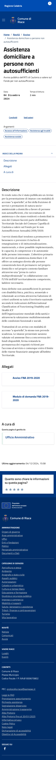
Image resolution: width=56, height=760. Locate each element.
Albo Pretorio (8, 713)
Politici (5, 546)
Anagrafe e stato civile (13, 574)
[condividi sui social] (11, 117)
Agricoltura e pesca (11, 567)
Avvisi (5, 639)
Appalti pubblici (9, 578)
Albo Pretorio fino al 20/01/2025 (18, 716)
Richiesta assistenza (12, 702)
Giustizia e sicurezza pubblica (16, 596)
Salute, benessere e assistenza (17, 607)
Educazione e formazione (14, 592)
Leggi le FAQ (8, 695)
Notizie (5, 632)
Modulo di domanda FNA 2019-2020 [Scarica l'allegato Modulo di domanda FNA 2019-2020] (31, 398)
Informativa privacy (12, 720)
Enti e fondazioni (10, 542)
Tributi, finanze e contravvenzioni (19, 610)
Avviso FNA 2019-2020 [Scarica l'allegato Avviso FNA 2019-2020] (26, 378)
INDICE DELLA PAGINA (28, 153)
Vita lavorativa (9, 617)
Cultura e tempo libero (13, 589)
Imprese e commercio (12, 599)
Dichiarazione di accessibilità (16, 730)
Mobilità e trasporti (11, 603)
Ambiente (7, 571)
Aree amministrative (12, 535)
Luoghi (5, 653)
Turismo (6, 614)
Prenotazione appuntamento (16, 698)
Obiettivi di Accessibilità (14, 734)
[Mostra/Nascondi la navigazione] (3, 20)
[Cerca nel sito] (48, 20)
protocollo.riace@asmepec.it (21, 689)
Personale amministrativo (15, 549)
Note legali (7, 727)
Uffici (4, 539)
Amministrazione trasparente (17, 709)
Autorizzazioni (9, 582)
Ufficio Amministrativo (19, 437)
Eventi (5, 657)
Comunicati (7, 635)
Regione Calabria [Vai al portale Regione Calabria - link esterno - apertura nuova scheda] (13, 6)
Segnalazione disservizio (14, 705)
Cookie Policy (8, 723)
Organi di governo (11, 532)
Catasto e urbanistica (12, 585)
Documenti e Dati (10, 553)
